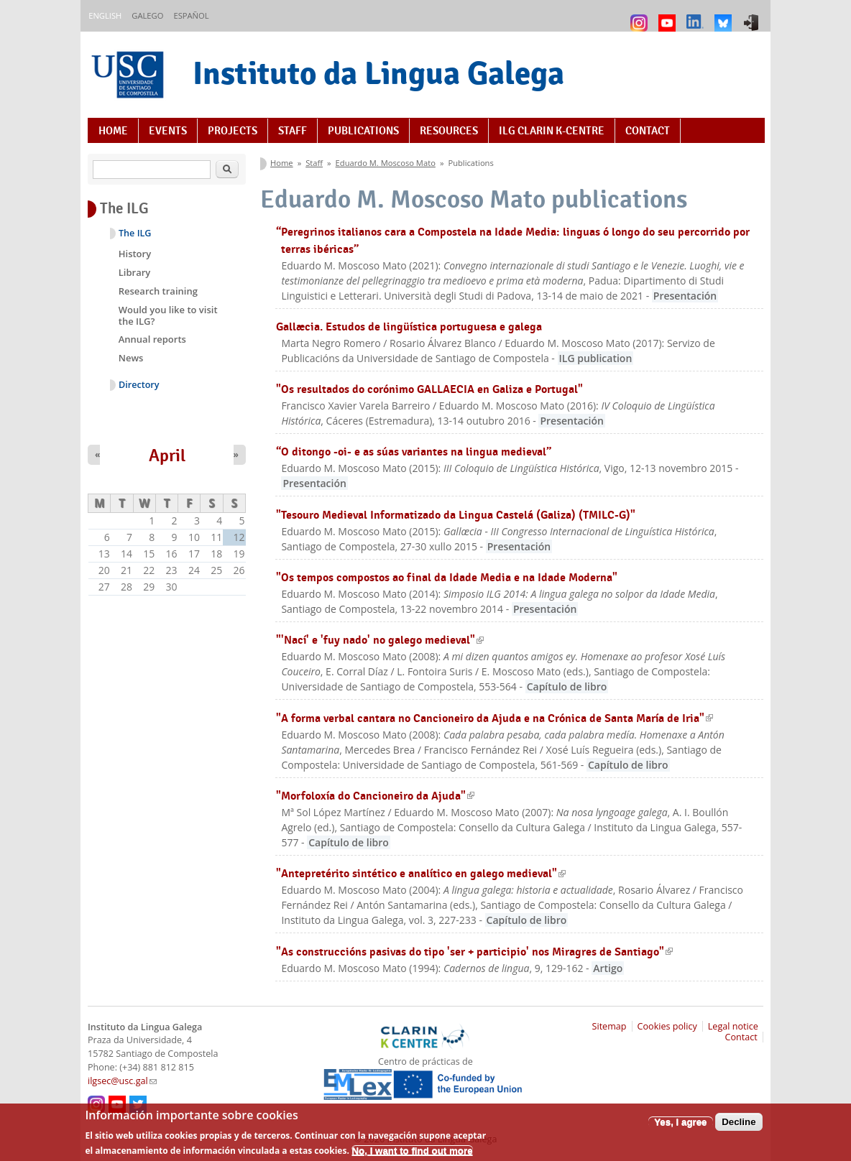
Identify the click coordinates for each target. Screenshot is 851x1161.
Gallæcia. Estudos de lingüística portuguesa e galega (409, 326)
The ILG (135, 233)
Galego (147, 15)
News (131, 357)
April (167, 455)
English (104, 15)
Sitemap (609, 1026)
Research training (158, 291)
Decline (738, 1126)
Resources (449, 130)
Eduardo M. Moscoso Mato (386, 162)
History (135, 253)
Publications (363, 130)
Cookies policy (667, 1026)
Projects (232, 130)
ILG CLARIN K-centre (551, 130)
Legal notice (733, 1026)
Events (168, 130)
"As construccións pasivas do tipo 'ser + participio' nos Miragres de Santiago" (474, 951)
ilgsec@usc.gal (122, 1081)
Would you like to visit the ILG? (168, 315)
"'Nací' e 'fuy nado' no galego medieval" (380, 640)
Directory (139, 385)
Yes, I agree (680, 1126)
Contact (647, 130)
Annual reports (152, 339)
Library (135, 272)
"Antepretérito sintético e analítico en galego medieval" (421, 873)
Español (190, 15)
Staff (292, 130)
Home (113, 130)
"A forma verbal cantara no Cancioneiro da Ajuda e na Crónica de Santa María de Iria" (494, 718)
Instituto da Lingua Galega (378, 73)
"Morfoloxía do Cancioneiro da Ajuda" (375, 795)
